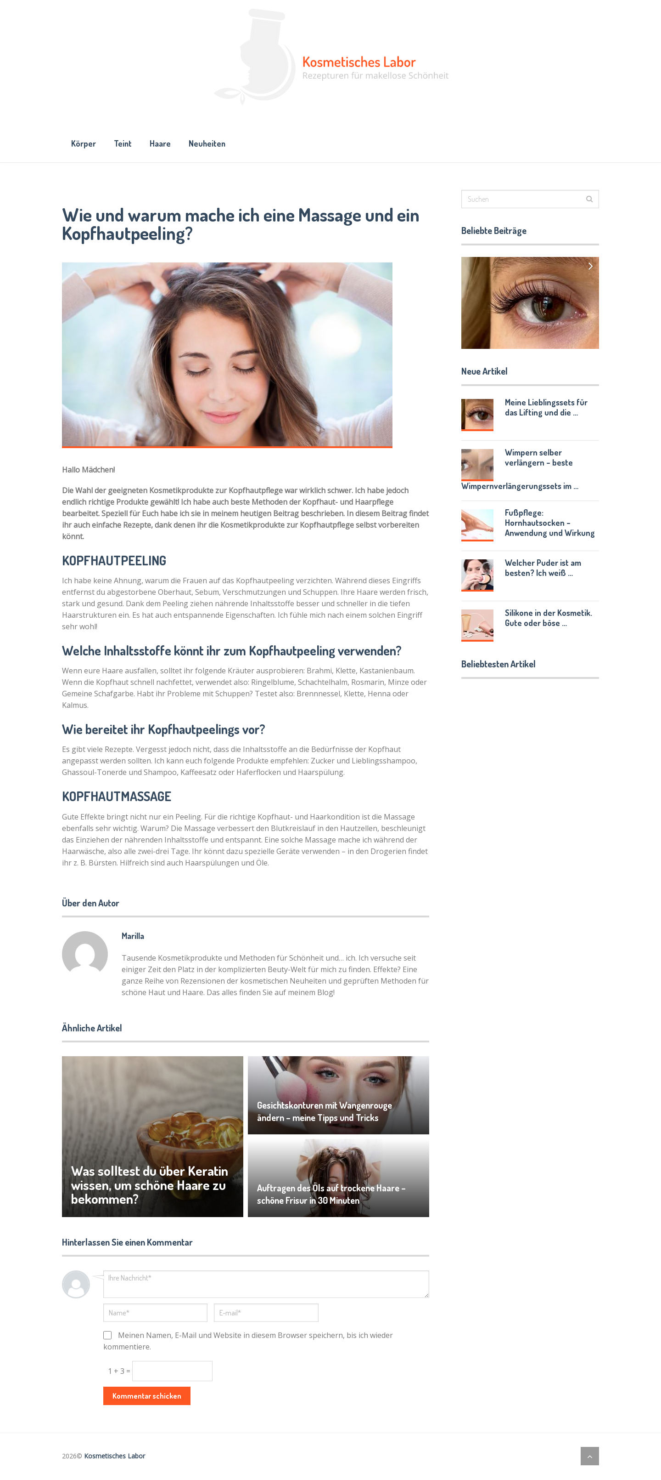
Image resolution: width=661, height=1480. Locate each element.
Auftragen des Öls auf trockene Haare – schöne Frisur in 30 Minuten (331, 1195)
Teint (124, 144)
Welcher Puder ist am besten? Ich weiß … (543, 568)
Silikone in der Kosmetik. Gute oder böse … (548, 619)
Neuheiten (211, 144)
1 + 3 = (120, 1372)
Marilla (133, 937)
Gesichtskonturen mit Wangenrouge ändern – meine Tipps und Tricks (325, 1113)
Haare (162, 144)
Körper (83, 144)
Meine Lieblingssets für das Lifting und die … (546, 408)
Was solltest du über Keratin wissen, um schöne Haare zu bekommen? (150, 1185)
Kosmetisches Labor (114, 1456)
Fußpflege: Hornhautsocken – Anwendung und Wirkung (550, 523)
